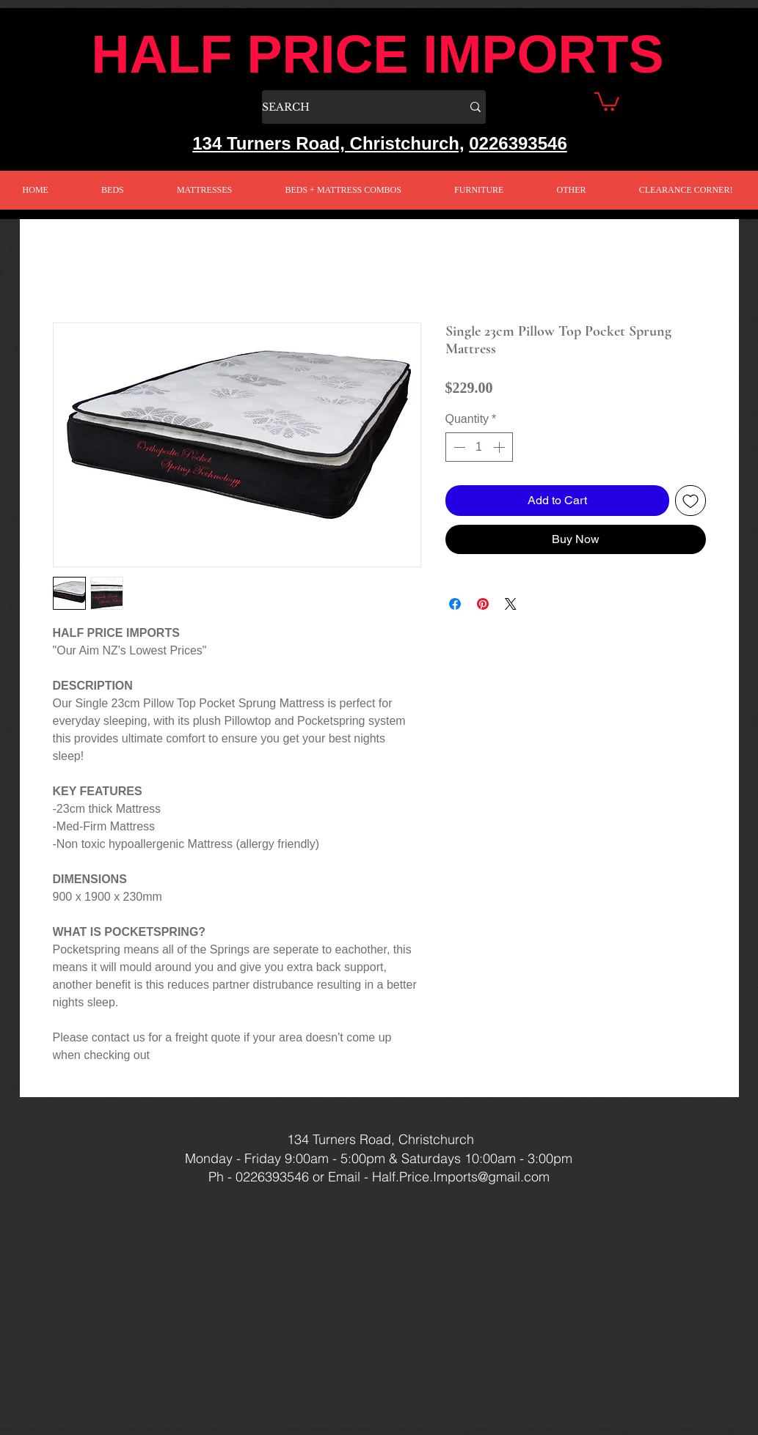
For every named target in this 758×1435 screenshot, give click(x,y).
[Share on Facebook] (455, 604)
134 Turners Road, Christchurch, (328, 143)
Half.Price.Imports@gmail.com (461, 1176)
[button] (606, 100)
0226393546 (517, 143)
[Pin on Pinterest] (483, 604)
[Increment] (500, 447)
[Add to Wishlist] (690, 500)
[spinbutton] (479, 447)
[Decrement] (458, 447)
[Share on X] (511, 604)
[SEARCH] (351, 107)
